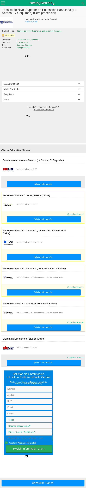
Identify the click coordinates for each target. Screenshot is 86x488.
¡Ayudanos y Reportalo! (43, 110)
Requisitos (9, 94)
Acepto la (22, 442)
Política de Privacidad (26, 443)
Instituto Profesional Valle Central (41, 19)
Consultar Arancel (75, 214)
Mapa (6, 99)
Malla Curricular (12, 89)
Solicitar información (43, 184)
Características (11, 84)
